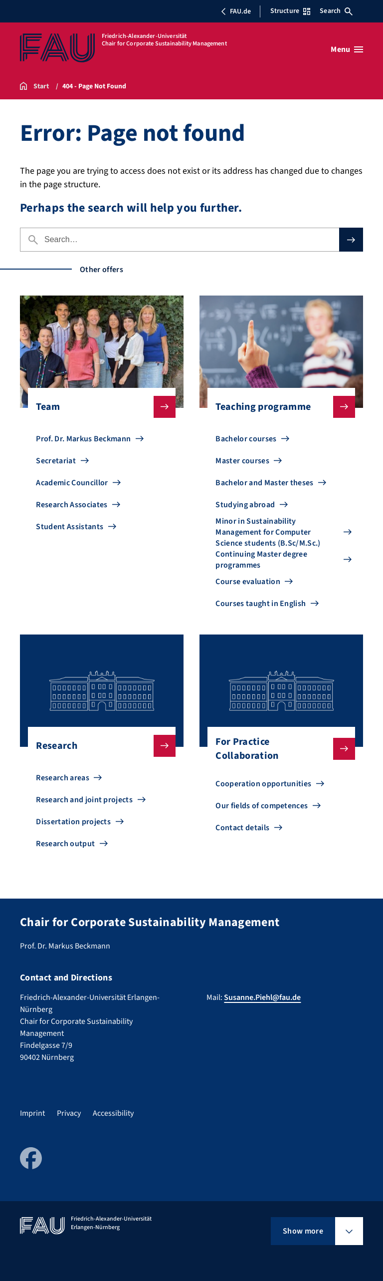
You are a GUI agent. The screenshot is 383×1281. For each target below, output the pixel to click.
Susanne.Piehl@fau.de (262, 997)
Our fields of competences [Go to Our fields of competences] (261, 805)
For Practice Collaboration (277, 749)
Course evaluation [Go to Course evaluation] (247, 581)
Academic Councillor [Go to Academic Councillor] (72, 482)
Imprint (32, 1113)
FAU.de (235, 11)
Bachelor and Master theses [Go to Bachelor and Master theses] (264, 482)
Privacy (69, 1113)
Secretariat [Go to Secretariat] (56, 460)
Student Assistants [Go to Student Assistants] (69, 526)
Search (336, 11)
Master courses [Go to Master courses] (242, 460)
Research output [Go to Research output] (65, 843)
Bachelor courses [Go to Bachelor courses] (245, 438)
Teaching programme (277, 407)
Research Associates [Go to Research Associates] (71, 504)
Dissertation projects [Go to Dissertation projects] (73, 821)
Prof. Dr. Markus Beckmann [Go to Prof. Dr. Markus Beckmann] (83, 438)
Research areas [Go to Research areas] (62, 777)
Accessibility (113, 1113)
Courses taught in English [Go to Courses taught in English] (260, 603)
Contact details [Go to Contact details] (242, 827)
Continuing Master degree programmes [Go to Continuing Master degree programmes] (261, 560)
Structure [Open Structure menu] (290, 11)
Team (97, 407)
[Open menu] (347, 49)
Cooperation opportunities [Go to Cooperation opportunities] (263, 783)
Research (97, 746)
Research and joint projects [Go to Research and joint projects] (84, 799)
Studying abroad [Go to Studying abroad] (245, 504)
